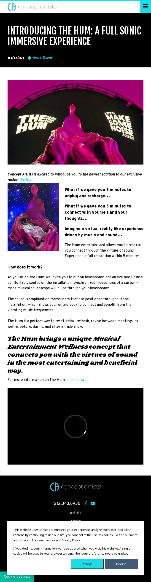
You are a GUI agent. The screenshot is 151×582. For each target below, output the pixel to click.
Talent (47, 58)
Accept (87, 564)
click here (75, 380)
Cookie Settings (17, 576)
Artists (75, 513)
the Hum (26, 180)
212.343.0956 (67, 503)
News (36, 58)
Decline (121, 564)
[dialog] (75, 548)
